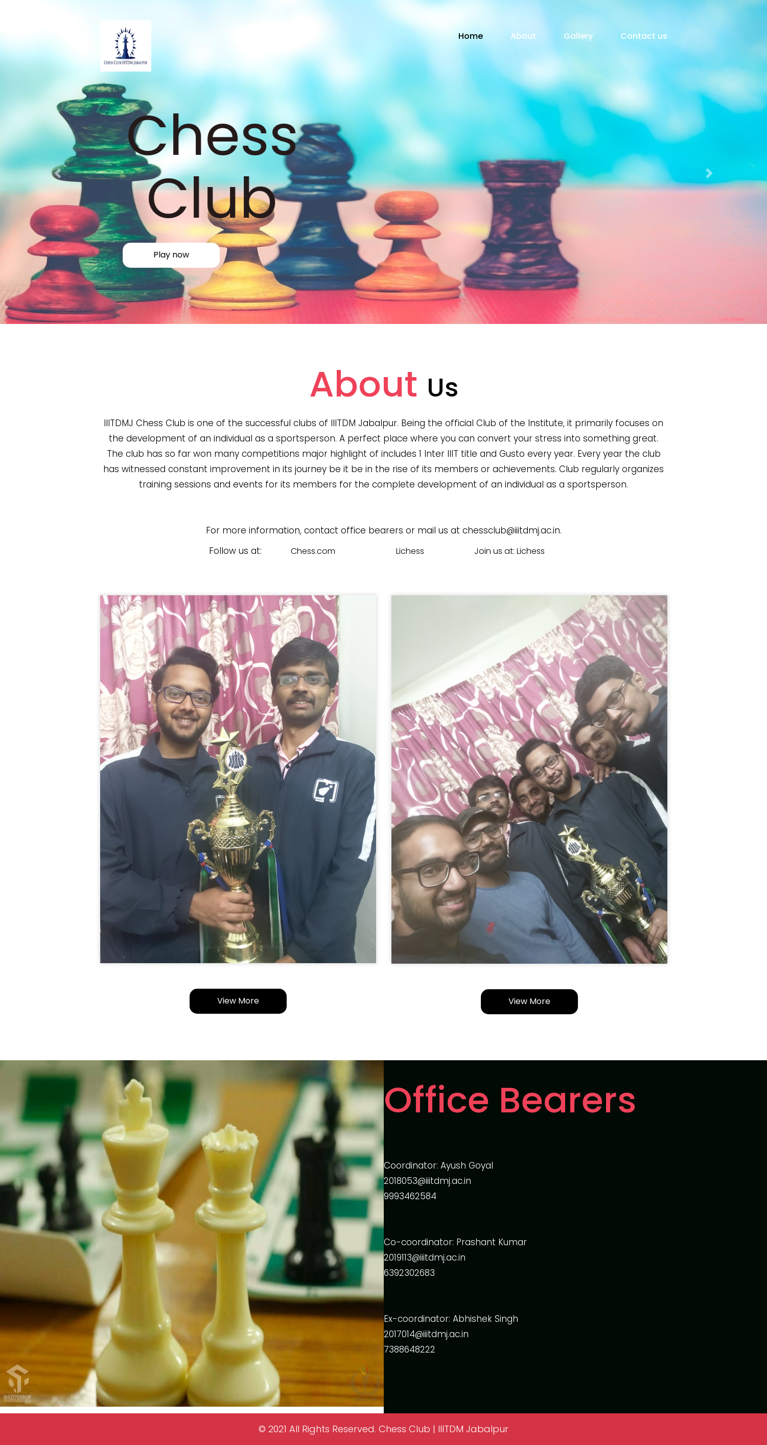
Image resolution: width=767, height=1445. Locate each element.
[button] (57, 173)
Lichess (410, 551)
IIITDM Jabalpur (473, 1429)
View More (238, 1001)
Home (470, 35)
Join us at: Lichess (509, 551)
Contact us (643, 35)
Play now (149, 255)
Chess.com (313, 551)
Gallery (578, 35)
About (523, 35)
